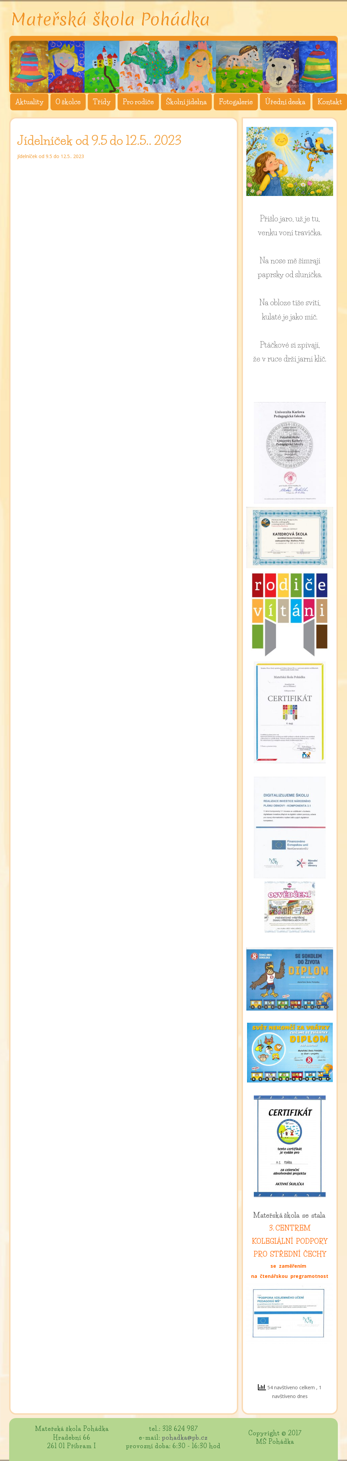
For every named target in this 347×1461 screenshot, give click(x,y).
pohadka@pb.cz (185, 1437)
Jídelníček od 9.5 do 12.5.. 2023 (50, 156)
